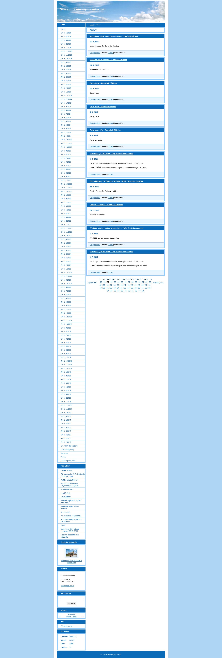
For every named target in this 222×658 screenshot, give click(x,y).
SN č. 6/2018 (66, 383)
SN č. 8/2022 (66, 199)
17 (147, 279)
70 (129, 291)
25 (122, 282)
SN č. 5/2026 (66, 33)
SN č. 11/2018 (66, 365)
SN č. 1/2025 (66, 92)
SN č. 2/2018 (66, 398)
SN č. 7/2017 (66, 424)
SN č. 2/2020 (66, 309)
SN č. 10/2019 (66, 324)
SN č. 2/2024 (66, 132)
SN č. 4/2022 (66, 213)
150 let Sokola (66, 470)
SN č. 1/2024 (66, 136)
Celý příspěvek (95, 53)
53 (115, 288)
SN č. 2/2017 (66, 442)
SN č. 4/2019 (66, 346)
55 (121, 288)
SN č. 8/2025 (66, 66)
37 (111, 285)
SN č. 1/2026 (66, 48)
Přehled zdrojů (66, 626)
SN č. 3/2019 (66, 350)
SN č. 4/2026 (66, 36)
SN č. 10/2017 (66, 413)
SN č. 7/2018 (66, 379)
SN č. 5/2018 (66, 387)
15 (140, 279)
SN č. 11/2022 (66, 188)
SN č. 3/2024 (66, 129)
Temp (63, 525)
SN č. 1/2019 (66, 357)
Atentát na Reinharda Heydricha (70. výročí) (69, 485)
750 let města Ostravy (69, 480)
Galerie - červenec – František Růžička (106, 205)
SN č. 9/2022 (66, 195)
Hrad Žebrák (66, 497)
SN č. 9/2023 (66, 151)
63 (150, 288)
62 (146, 288)
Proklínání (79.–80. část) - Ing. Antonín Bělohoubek (111, 251)
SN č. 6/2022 (66, 206)
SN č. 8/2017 (66, 420)
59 (135, 288)
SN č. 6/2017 (66, 427)
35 (104, 285)
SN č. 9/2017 (66, 416)
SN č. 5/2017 (66, 431)
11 (126, 279)
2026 (75, 617)
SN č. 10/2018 (66, 368)
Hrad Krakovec (67, 489)
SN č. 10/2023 (66, 147)
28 (133, 282)
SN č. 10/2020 (66, 284)
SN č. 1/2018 (66, 402)
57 (129, 288)
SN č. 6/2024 (66, 118)
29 (136, 282)
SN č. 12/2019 (66, 317)
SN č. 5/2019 (66, 343)
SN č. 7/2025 (66, 70)
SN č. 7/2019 (66, 335)
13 (133, 279)
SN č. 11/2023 (66, 143)
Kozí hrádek (65, 512)
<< (60, 617)
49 (101, 288)
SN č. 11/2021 (66, 232)
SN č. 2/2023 (66, 177)
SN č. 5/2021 (66, 254)
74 (143, 291)
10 (123, 279)
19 (101, 282)
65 (112, 291)
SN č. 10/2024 (66, 103)
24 (118, 282)
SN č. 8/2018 (66, 376)
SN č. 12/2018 (66, 361)
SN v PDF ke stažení (69, 446)
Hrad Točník (65, 493)
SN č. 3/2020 (66, 306)
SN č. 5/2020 (66, 298)
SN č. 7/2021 (66, 247)
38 (115, 285)
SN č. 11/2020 (66, 276)
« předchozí (92, 282)
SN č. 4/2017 (66, 435)
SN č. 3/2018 (66, 394)
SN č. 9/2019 (66, 328)
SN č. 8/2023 (66, 154)
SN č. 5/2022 (66, 210)
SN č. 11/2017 (66, 409)
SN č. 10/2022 (66, 191)
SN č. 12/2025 (66, 51)
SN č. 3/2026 (66, 40)
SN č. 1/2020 (66, 313)
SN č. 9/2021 (66, 239)
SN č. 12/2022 (66, 184)
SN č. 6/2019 (66, 339)
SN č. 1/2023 (66, 180)
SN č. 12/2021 (66, 228)
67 (118, 291)
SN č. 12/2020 (66, 272)
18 (151, 279)
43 (132, 285)
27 (129, 282)
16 (144, 279)
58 (132, 288)
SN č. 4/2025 (66, 81)
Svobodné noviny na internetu (83, 9)
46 (142, 285)
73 (139, 291)
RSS (119, 654)
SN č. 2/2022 (66, 221)
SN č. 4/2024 (66, 125)
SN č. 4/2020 (66, 302)
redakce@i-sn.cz (67, 586)
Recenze (64, 453)
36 (108, 285)
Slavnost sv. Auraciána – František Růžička (108, 60)
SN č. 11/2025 (66, 55)
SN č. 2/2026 (66, 44)
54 (118, 288)
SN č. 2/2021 (66, 265)
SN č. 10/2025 (66, 59)
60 (139, 288)
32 (147, 282)
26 (125, 282)
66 (115, 291)
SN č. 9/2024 (66, 107)
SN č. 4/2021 (66, 258)
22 (112, 282)
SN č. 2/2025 (66, 88)
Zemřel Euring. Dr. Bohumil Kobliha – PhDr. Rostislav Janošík (116, 181)
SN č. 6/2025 (66, 73)
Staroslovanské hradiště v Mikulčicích (71, 520)
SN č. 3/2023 (66, 173)
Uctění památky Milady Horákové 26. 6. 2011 (70, 530)
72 (136, 291)
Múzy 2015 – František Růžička (103, 107)
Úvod (92, 25)
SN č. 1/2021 (66, 269)
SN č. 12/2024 (66, 95)
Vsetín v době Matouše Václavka (70, 536)
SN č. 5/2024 (66, 121)
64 (108, 291)
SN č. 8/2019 (66, 331)
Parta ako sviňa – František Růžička (105, 130)
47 (146, 285)
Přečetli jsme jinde (68, 461)
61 (142, 288)
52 (111, 288)
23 (115, 282)
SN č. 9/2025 (66, 62)
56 (125, 288)
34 (101, 285)
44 (135, 285)
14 (137, 279)
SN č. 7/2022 (66, 202)
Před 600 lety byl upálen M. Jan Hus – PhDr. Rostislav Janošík (116, 228)
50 (104, 288)
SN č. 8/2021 (66, 243)
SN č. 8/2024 (66, 110)
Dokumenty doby (67, 450)
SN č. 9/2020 (66, 287)
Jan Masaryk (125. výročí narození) (71, 501)
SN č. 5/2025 (66, 77)
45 (139, 285)
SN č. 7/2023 (66, 158)
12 (130, 279)
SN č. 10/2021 (66, 236)
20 (104, 282)
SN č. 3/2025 (66, 84)
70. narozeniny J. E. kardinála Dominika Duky (73, 475)
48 (150, 285)
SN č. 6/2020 (66, 295)
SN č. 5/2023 (66, 166)
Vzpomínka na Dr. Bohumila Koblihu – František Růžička (114, 36)
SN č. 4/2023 (66, 169)
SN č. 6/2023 (66, 162)
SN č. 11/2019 (66, 320)
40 (121, 285)
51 (108, 288)
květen (68, 617)
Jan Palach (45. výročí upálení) (70, 507)
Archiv (110, 53)
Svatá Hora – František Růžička (103, 83)
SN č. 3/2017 (66, 438)
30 (139, 282)
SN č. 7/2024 (66, 114)
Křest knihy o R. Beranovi (71, 516)
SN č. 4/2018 (66, 390)
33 (150, 282)
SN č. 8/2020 (66, 280)
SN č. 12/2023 (66, 140)
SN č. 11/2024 (66, 99)
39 (118, 285)
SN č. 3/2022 (66, 217)
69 (125, 291)
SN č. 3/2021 (66, 261)
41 (125, 285)
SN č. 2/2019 (66, 354)
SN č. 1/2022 (66, 225)
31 (143, 282)
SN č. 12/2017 (66, 405)
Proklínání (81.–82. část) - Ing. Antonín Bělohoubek (111, 153)
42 (129, 285)
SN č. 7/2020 (66, 291)
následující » (158, 282)
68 (122, 291)
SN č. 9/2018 (66, 372)
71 (133, 291)
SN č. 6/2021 (66, 250)
